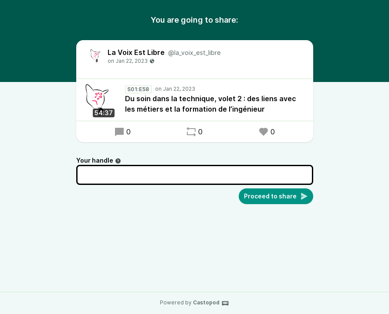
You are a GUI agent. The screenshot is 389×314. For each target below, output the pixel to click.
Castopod (211, 303)
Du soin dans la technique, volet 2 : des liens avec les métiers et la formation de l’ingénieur (210, 103)
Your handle (98, 160)
